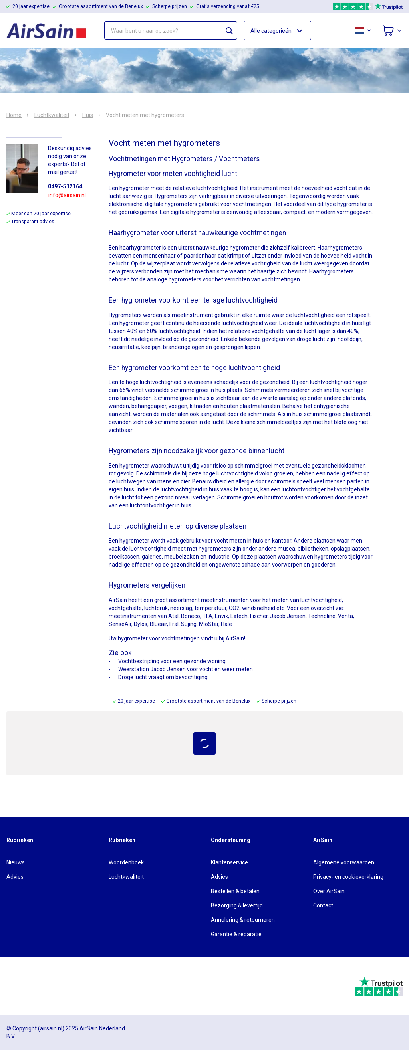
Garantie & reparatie (236, 934)
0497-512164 (65, 186)
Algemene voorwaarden (343, 862)
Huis (87, 115)
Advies (15, 877)
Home (14, 115)
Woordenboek (126, 862)
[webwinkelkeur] (28, 986)
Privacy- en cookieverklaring (348, 877)
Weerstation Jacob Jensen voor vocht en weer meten (185, 669)
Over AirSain (329, 891)
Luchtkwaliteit (51, 115)
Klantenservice (229, 862)
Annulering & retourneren (243, 920)
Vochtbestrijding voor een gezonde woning (172, 661)
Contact (323, 905)
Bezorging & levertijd (237, 905)
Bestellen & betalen (235, 891)
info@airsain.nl (67, 195)
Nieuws (15, 862)
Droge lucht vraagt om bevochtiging (163, 677)
